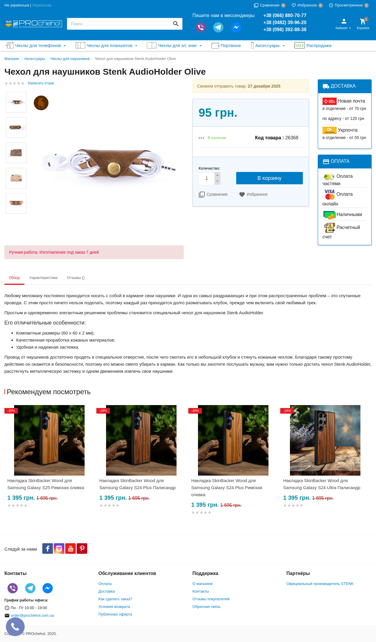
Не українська (16, 5)
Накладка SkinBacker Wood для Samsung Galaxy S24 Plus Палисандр (137, 484)
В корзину (269, 178)
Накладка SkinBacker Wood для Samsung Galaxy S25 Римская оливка (45, 484)
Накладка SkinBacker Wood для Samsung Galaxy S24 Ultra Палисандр (321, 484)
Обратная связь (206, 606)
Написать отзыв (41, 83)
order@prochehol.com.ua (32, 615)
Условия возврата (114, 606)
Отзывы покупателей (211, 599)
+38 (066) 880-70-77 (284, 15)
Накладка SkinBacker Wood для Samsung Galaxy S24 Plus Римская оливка (226, 487)
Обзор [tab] (14, 277)
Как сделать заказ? (115, 599)
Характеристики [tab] (43, 277)
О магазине (202, 583)
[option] (50, 463)
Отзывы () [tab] (76, 277)
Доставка (106, 591)
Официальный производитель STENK (320, 583)
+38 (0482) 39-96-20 (284, 22)
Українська (41, 5)
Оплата (105, 583)
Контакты (200, 591)
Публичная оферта (115, 614)
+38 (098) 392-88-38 (284, 29)
